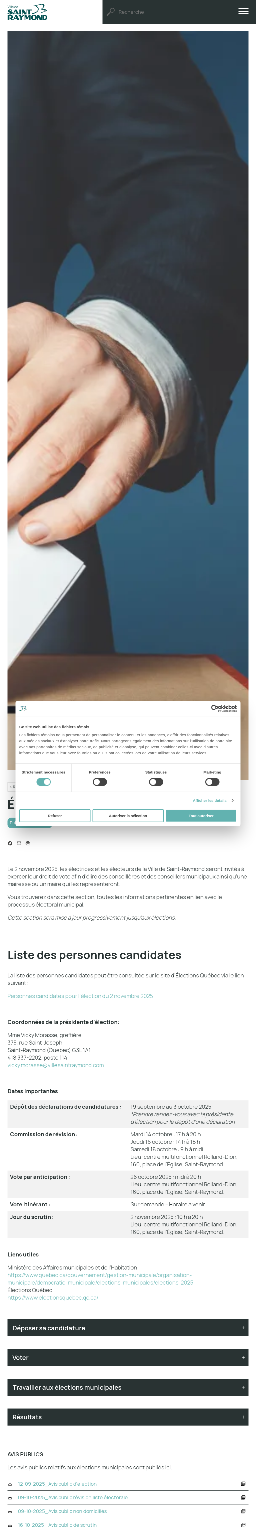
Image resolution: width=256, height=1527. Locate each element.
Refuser (55, 815)
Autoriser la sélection (128, 815)
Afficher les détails (209, 800)
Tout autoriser (201, 815)
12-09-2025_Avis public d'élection (67, 1501)
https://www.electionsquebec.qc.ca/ (53, 1301)
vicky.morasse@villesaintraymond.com (56, 1068)
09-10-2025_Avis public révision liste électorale (85, 1517)
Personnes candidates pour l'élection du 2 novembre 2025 (80, 999)
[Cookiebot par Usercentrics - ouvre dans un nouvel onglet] (215, 708)
